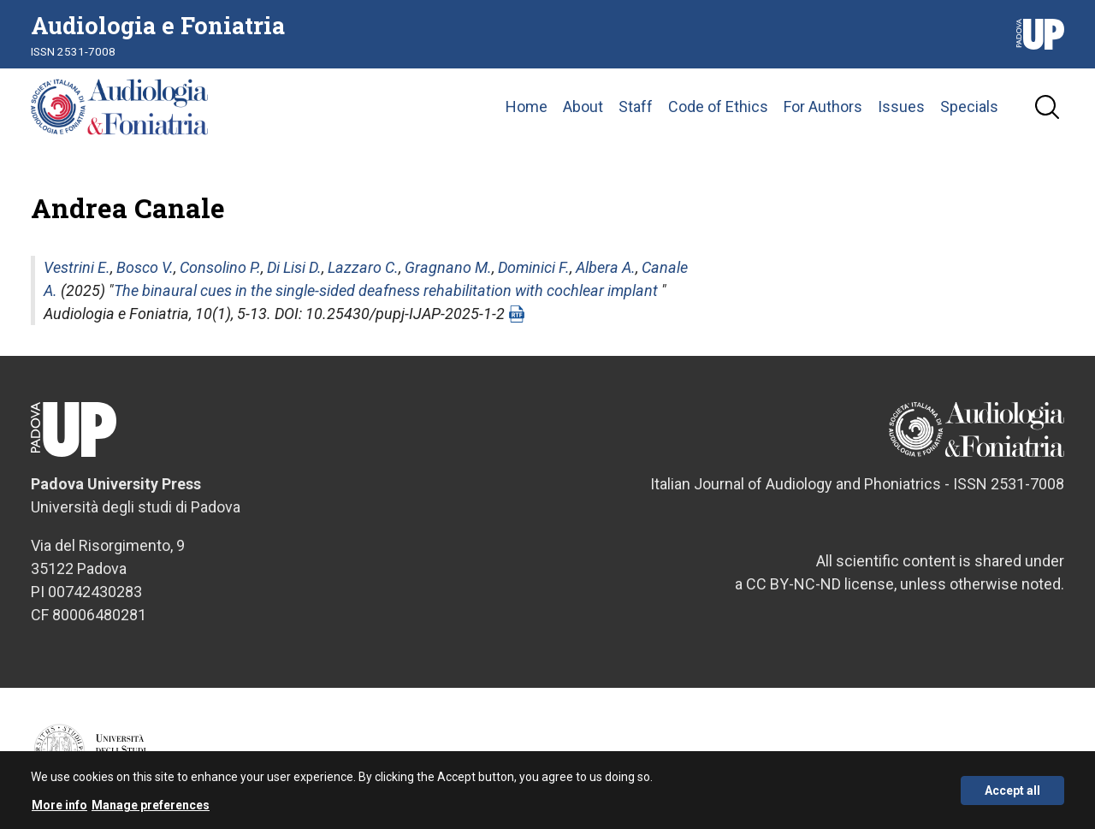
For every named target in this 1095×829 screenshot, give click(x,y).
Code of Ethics (718, 106)
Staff (636, 106)
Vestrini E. (77, 267)
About (583, 106)
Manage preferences (151, 807)
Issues (901, 106)
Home (527, 106)
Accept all (1012, 792)
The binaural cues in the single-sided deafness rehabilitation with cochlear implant (386, 290)
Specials (969, 106)
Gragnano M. (448, 267)
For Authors (823, 106)
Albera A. (606, 267)
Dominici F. (534, 267)
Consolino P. (220, 267)
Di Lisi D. (294, 267)
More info (59, 807)
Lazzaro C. (363, 267)
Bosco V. (145, 267)
